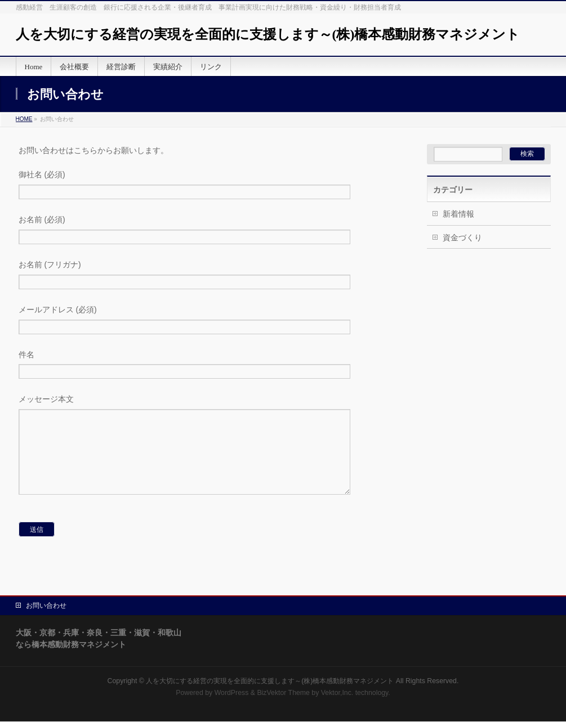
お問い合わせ (46, 606)
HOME (24, 119)
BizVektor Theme (283, 693)
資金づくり (462, 237)
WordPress (232, 693)
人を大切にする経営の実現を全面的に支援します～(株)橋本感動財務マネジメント (268, 34)
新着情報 (458, 213)
